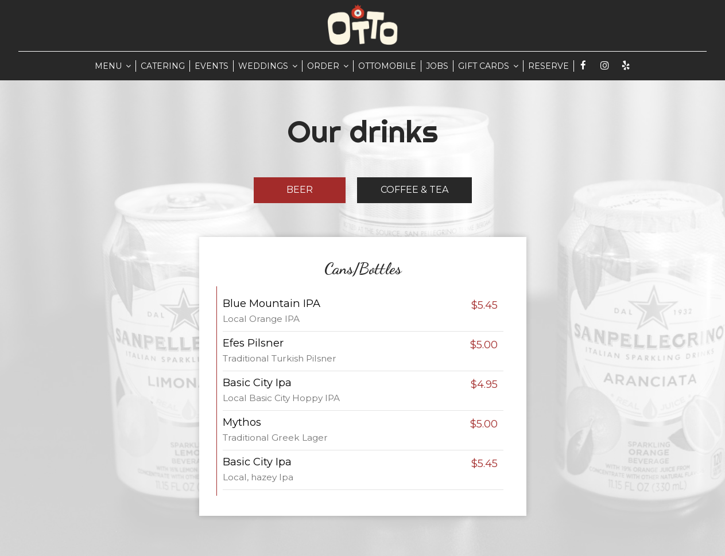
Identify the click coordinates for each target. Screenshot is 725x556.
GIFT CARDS (488, 66)
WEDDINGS (267, 66)
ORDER (327, 66)
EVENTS (211, 66)
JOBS (437, 66)
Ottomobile (387, 66)
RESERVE (548, 66)
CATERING (163, 66)
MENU (113, 66)
